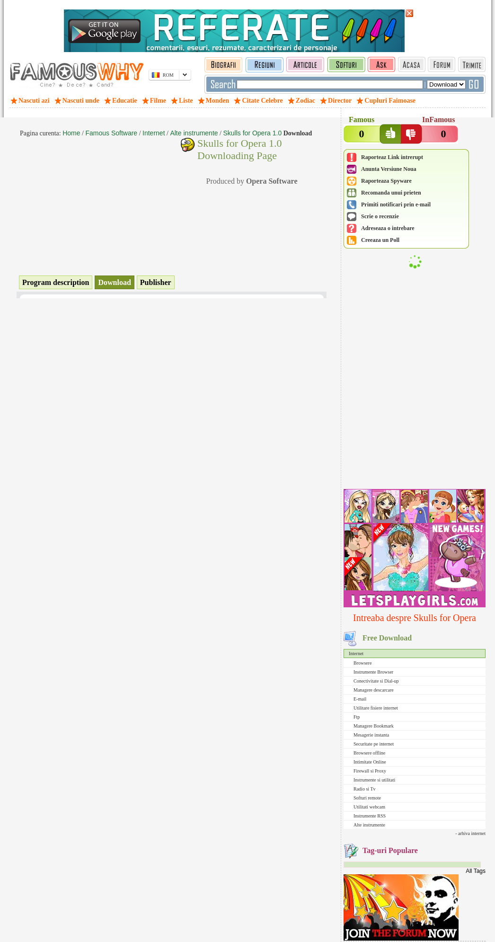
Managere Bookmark (374, 726)
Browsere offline (369, 752)
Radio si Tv (364, 788)
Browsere (362, 663)
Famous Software (111, 133)
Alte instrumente (369, 824)
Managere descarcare (374, 690)
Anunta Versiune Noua (388, 169)
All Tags (476, 871)
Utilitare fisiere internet (376, 708)
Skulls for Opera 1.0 (252, 133)
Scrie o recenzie (380, 216)
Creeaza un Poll (380, 240)
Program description (55, 282)
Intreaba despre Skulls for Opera (414, 618)
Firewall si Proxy (370, 770)
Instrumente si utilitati (374, 779)
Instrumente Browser (373, 672)
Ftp (357, 717)
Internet (356, 653)
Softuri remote (367, 797)
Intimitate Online (370, 761)
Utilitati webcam (369, 806)
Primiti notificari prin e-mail (396, 204)
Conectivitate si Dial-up (376, 681)
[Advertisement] (415, 424)
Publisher (155, 282)
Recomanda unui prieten (391, 192)
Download (114, 282)
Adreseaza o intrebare (388, 228)
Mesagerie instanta (371, 735)
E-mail (360, 699)
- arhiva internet (470, 833)
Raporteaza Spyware (386, 181)
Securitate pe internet (374, 743)
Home (71, 133)
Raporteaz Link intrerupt (392, 157)
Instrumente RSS (370, 815)
